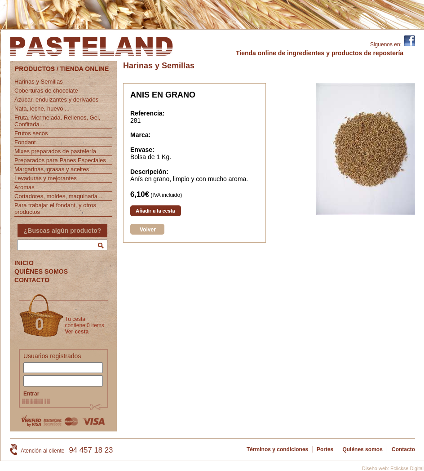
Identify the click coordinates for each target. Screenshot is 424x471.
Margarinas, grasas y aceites (51, 169)
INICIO (24, 263)
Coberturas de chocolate (46, 90)
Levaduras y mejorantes (45, 178)
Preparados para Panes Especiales (60, 160)
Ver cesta (76, 332)
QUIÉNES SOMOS (41, 271)
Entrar (31, 394)
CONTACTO (31, 280)
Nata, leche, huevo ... (42, 108)
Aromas (24, 187)
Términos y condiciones (277, 449)
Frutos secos (31, 133)
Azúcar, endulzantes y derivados (56, 99)
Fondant (25, 142)
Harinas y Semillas (38, 81)
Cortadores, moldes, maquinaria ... (59, 196)
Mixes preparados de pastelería (55, 151)
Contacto (403, 449)
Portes (325, 449)
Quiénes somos (362, 449)
